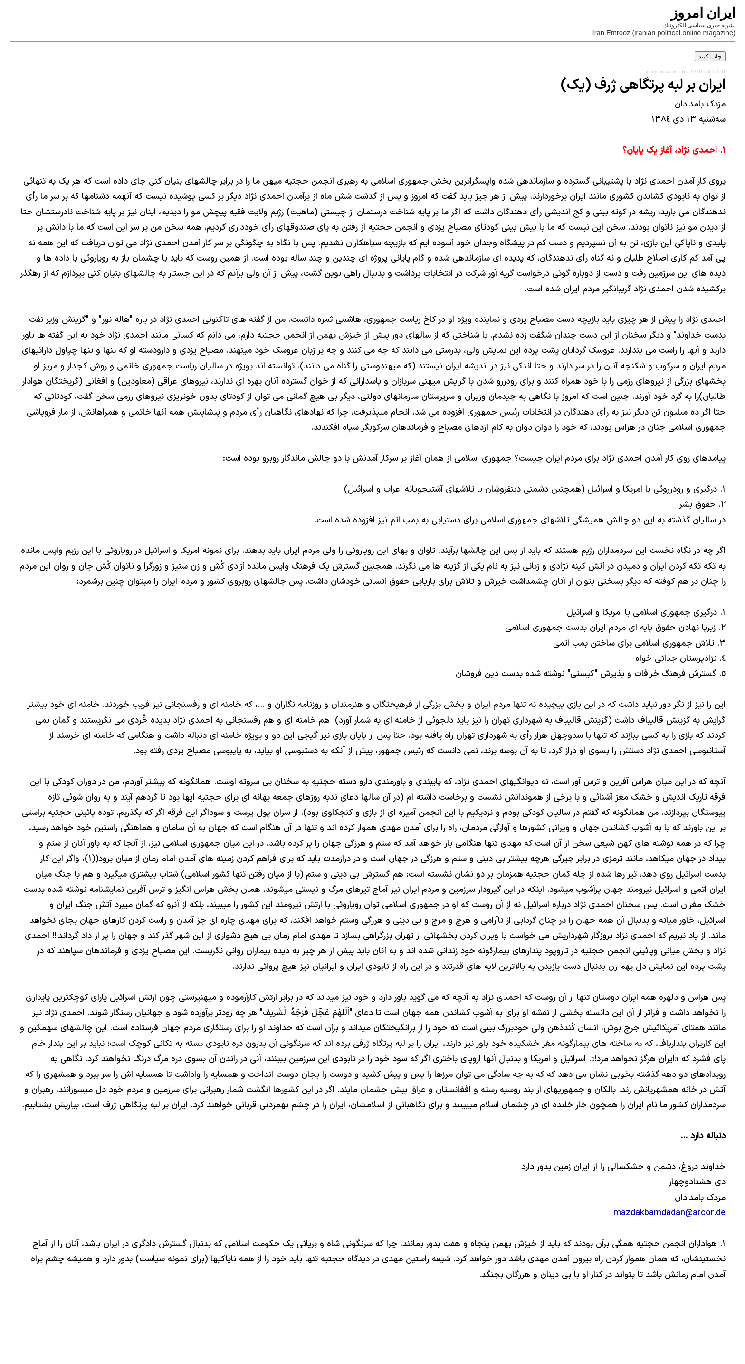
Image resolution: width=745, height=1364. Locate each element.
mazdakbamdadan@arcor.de (669, 1213)
